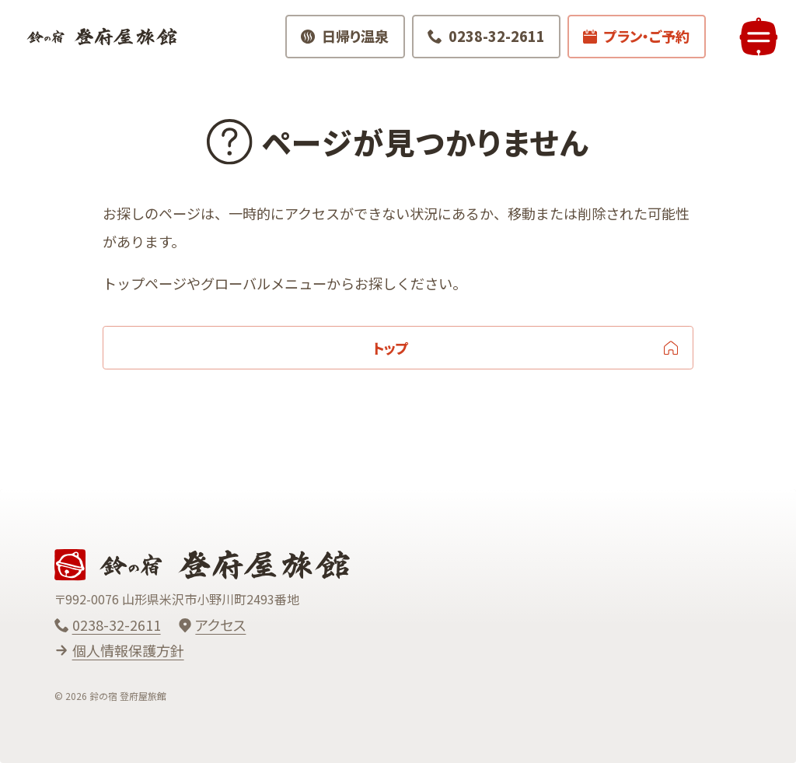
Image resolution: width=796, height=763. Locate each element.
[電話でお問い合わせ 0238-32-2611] (481, 42)
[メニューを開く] (753, 42)
